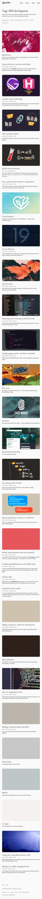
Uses (8, 892)
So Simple (5, 824)
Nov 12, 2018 (5, 286)
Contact (4, 892)
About (21, 3)
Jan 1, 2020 (4, 251)
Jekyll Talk (15, 558)
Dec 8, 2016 (5, 520)
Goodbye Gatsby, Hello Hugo (12, 99)
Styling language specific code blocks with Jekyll (18, 353)
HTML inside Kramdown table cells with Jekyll (18, 552)
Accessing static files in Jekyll (12, 483)
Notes (33, 3)
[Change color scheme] (12, 895)
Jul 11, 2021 (4, 171)
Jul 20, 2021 (5, 136)
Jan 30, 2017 (5, 485)
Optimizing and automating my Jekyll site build (18, 318)
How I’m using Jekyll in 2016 (12, 692)
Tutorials (12, 20)
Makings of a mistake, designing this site (15, 866)
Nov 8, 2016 (5, 554)
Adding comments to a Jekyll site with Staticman (18, 625)
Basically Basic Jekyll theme (11, 452)
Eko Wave (5, 421)
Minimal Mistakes (8, 659)
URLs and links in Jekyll (10, 134)
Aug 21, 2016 (5, 627)
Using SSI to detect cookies (11, 588)
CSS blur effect (7, 577)
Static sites (26, 20)
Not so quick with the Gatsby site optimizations (18, 182)
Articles (27, 3)
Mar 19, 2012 (5, 857)
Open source (5, 22)
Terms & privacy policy (24, 892)
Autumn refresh (7, 284)
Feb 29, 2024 (5, 66)
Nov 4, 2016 (5, 566)
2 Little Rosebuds (8, 216)
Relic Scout (6, 388)
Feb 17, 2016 (5, 694)
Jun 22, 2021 (5, 184)
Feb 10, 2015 (5, 729)
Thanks (12, 892)
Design (31, 20)
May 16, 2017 (5, 355)
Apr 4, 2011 (4, 868)
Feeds (16, 892)
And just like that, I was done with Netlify (16, 64)
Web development (19, 20)
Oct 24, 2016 (5, 590)
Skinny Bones (6, 762)
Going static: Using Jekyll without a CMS (16, 855)
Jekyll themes (6, 55)
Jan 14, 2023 (5, 101)
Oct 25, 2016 (5, 579)
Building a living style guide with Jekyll (15, 727)
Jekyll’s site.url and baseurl (11, 168)
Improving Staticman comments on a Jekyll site (18, 517)
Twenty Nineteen (8, 249)
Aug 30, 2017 (5, 321)
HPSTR (4, 793)
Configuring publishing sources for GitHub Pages (19, 564)
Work (38, 3)
